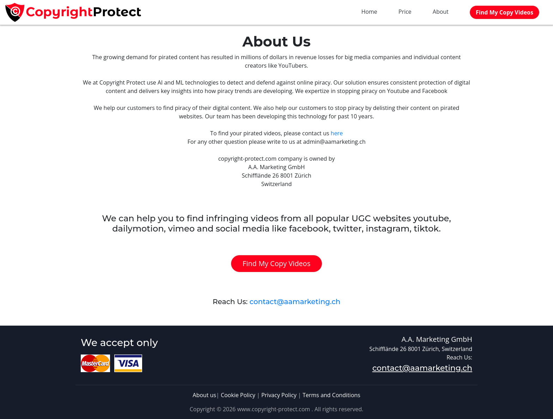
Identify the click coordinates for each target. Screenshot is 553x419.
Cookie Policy (238, 395)
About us (204, 395)
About (441, 12)
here (337, 133)
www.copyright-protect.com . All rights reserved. (300, 409)
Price (405, 12)
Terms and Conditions (331, 395)
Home (369, 12)
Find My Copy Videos (276, 263)
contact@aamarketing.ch (294, 301)
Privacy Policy (279, 395)
